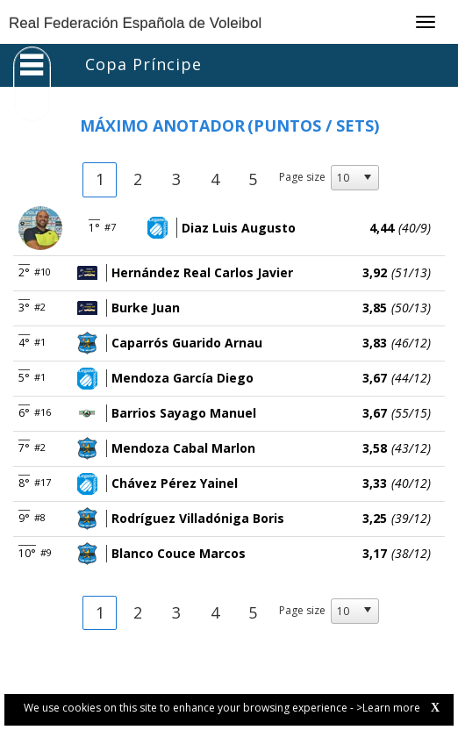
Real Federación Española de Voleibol (135, 23)
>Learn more (388, 707)
